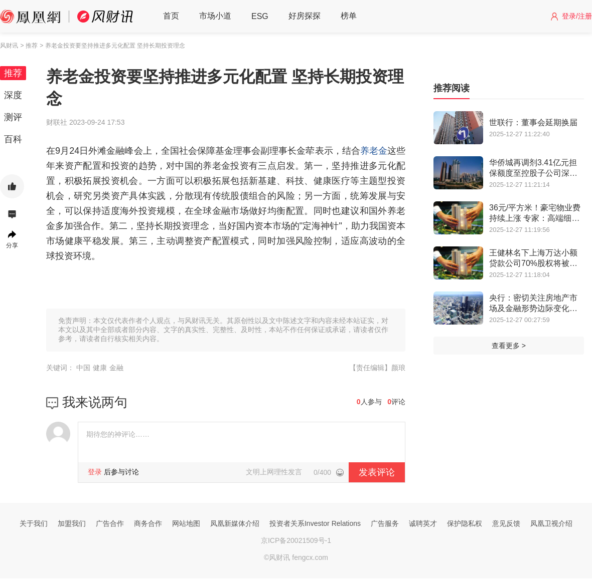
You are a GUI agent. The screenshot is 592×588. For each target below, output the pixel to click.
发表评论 (377, 472)
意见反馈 (506, 523)
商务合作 (148, 523)
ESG (259, 16)
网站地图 (186, 523)
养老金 (373, 151)
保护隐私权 (464, 523)
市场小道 (215, 16)
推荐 (13, 73)
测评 (13, 117)
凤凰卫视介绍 (551, 523)
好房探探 (304, 16)
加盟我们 (72, 523)
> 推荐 (28, 45)
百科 (13, 139)
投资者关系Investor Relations (315, 523)
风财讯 (9, 45)
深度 (13, 95)
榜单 (349, 16)
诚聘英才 (423, 523)
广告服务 (385, 523)
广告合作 (110, 523)
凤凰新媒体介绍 (234, 523)
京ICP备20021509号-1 (296, 540)
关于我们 (34, 523)
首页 (171, 16)
